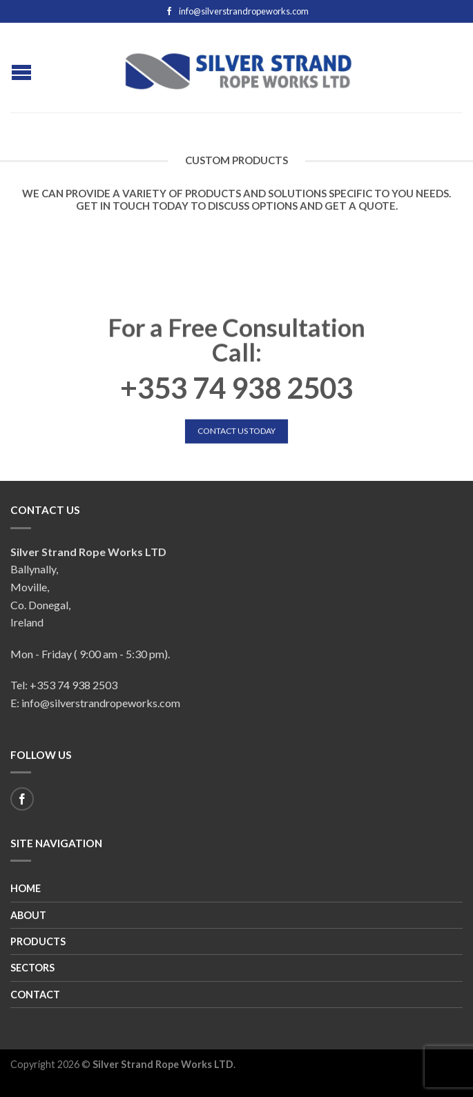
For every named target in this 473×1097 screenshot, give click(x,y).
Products (38, 941)
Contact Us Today (236, 431)
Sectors (32, 968)
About (28, 915)
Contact (35, 994)
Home (25, 888)
